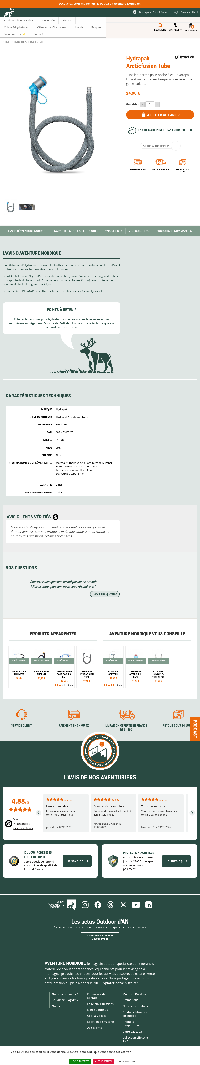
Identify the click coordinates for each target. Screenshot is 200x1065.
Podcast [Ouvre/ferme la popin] (195, 729)
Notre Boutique (97, 1010)
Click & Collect (96, 1016)
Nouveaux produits (135, 1006)
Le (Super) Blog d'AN (65, 1000)
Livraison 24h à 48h (160, 169)
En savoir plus (77, 861)
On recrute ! (60, 1006)
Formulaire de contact (96, 995)
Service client (21, 725)
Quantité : (132, 104)
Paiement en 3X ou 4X (138, 170)
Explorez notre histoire (119, 983)
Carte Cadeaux (132, 1031)
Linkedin (148, 904)
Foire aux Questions (100, 1004)
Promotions (130, 1000)
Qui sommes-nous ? (65, 994)
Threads (110, 904)
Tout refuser (104, 1061)
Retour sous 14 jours (182, 170)
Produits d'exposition (131, 1023)
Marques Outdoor (134, 994)
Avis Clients (113, 231)
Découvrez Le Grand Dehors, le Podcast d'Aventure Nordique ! (100, 3)
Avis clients (94, 1028)
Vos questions (139, 231)
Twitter (123, 904)
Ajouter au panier (163, 115)
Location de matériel (101, 1022)
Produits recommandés (174, 231)
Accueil (7, 41)
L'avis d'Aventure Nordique (28, 231)
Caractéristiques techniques (76, 231)
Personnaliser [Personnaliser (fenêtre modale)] (127, 1061)
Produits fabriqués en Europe (135, 1014)
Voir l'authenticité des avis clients (23, 823)
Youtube (136, 904)
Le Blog (62, 905)
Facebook (98, 904)
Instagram (85, 904)
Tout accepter (79, 1061)
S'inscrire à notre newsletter (100, 937)
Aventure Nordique (65, 963)
